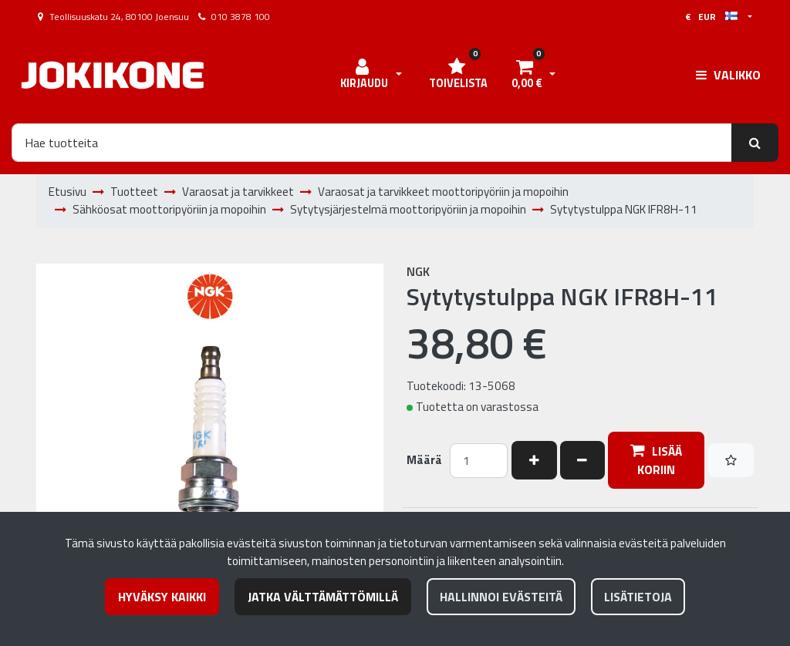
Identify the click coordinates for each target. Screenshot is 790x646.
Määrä (424, 460)
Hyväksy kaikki (162, 596)
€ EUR (711, 16)
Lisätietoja (638, 596)
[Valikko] (728, 75)
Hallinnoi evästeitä (501, 596)
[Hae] (372, 142)
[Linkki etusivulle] (112, 75)
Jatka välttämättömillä (323, 596)
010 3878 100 (240, 16)
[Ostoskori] (526, 74)
